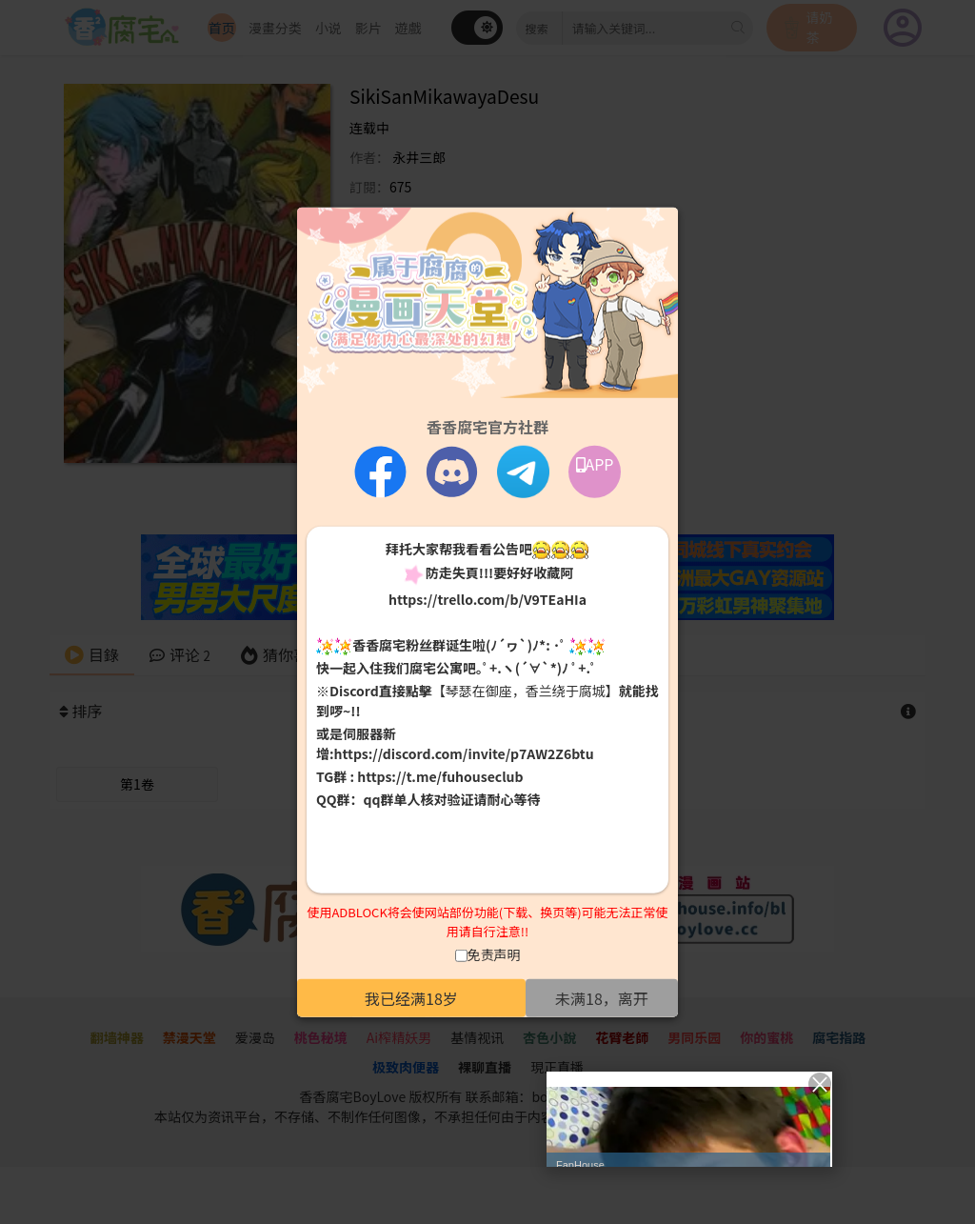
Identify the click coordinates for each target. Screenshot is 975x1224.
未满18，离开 (601, 998)
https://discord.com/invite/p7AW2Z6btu (464, 753)
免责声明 (494, 954)
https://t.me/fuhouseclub (440, 776)
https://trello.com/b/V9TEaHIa (487, 598)
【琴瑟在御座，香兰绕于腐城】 (525, 690)
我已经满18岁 (411, 998)
